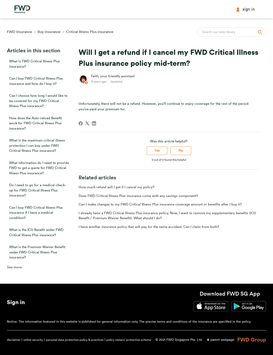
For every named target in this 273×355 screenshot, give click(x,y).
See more (14, 267)
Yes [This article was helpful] (157, 150)
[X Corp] (87, 123)
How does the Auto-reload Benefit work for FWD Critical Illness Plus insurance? (35, 123)
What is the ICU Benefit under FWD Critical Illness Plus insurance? (36, 232)
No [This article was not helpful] (181, 150)
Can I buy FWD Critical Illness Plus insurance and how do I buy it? (36, 81)
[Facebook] (81, 123)
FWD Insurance (19, 32)
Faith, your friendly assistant (113, 76)
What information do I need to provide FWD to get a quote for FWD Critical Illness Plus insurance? (39, 168)
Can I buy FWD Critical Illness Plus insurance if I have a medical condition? (36, 213)
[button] (16, 303)
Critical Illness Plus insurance (89, 32)
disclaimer (14, 339)
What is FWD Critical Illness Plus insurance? (34, 64)
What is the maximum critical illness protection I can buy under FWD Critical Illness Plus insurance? (37, 146)
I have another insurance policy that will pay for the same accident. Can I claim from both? (149, 227)
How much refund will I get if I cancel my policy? (116, 187)
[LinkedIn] (94, 123)
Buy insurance (49, 32)
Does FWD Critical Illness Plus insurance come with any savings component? (138, 196)
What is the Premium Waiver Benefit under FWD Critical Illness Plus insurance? (37, 252)
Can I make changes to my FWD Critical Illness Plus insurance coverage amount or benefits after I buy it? (160, 204)
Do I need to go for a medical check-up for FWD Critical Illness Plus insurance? (37, 190)
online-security (33, 339)
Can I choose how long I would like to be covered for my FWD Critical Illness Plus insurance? (38, 101)
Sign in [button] (245, 9)
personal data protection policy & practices (75, 339)
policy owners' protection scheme (128, 339)
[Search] (231, 32)
